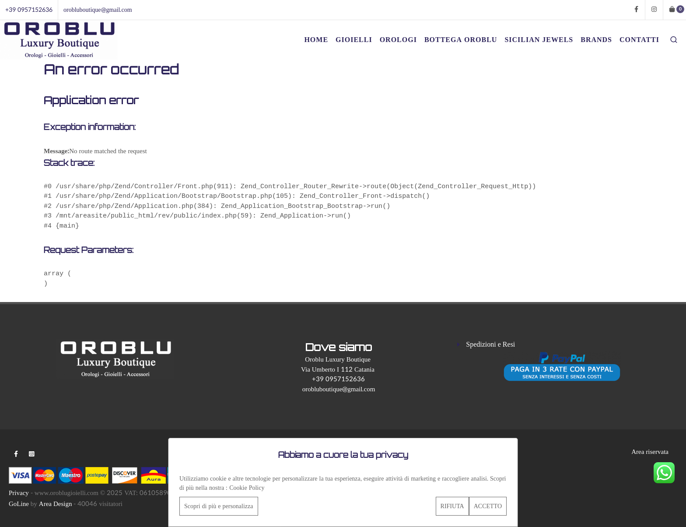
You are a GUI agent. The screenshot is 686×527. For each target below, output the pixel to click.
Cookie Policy (246, 487)
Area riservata (649, 452)
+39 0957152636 (28, 9)
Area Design (55, 504)
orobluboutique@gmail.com (97, 9)
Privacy (19, 493)
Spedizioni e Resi (490, 344)
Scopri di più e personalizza (218, 506)
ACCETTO (488, 506)
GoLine (19, 504)
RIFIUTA (452, 506)
